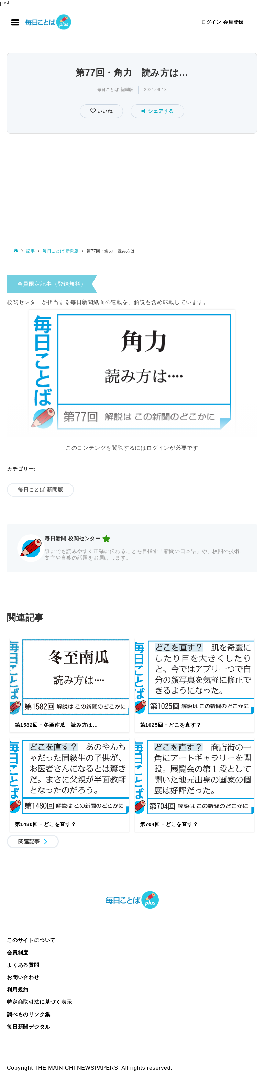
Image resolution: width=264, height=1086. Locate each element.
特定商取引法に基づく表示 (39, 1002)
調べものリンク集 (28, 1014)
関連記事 (29, 841)
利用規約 (18, 989)
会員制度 (18, 952)
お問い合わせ (23, 977)
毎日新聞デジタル (28, 1027)
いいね (104, 111)
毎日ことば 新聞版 (115, 89)
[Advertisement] (132, 187)
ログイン (211, 22)
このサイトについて (31, 940)
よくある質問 (23, 965)
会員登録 (233, 22)
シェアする (157, 111)
